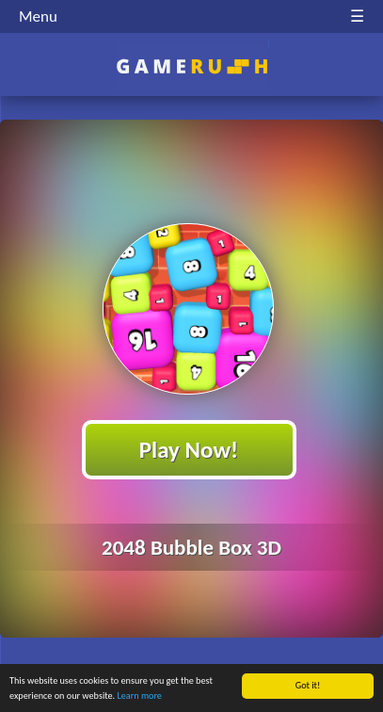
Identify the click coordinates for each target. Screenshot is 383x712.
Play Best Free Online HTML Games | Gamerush (191, 66)
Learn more (139, 696)
